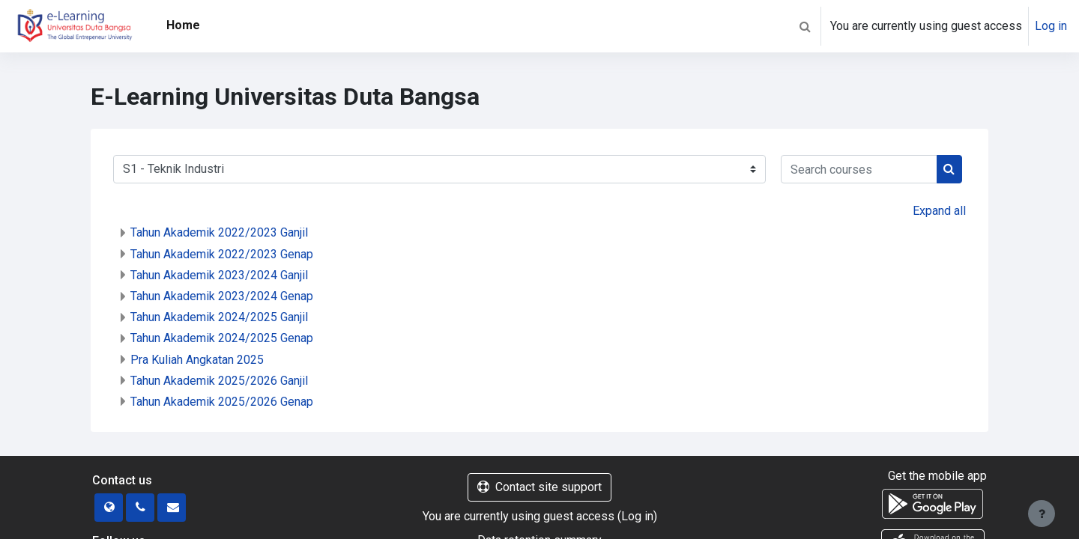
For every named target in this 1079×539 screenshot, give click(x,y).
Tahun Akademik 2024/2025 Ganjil (219, 317)
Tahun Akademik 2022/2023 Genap (221, 254)
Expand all (939, 211)
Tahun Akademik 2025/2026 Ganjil (219, 381)
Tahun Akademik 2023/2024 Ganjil (219, 275)
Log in (1051, 26)
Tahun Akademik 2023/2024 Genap (221, 296)
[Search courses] (859, 169)
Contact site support (539, 487)
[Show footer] (1041, 513)
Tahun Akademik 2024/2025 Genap (221, 338)
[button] (804, 26)
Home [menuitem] (183, 25)
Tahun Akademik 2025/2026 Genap (221, 402)
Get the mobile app (937, 476)
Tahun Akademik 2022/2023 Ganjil (219, 232)
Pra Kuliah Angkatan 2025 (197, 360)
